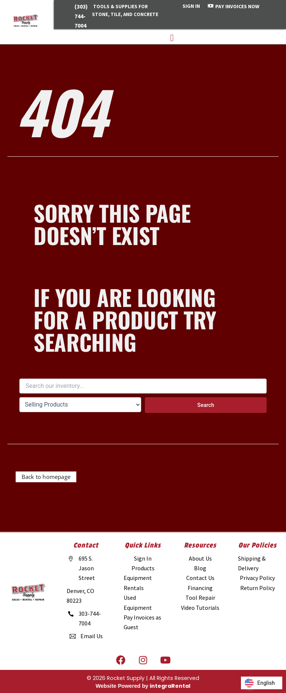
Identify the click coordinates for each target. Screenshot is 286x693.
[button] (172, 38)
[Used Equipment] (143, 602)
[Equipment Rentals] (143, 583)
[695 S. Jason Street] (86, 570)
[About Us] (200, 558)
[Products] (143, 568)
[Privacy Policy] (257, 578)
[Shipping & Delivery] (257, 563)
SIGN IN (191, 6)
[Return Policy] (257, 588)
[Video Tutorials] (200, 607)
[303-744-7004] (86, 620)
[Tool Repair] (200, 597)
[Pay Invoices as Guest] (143, 622)
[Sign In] (143, 558)
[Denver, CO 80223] (86, 597)
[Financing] (200, 588)
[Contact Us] (200, 578)
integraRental (170, 686)
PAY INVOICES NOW (237, 6)
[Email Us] (86, 637)
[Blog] (200, 568)
